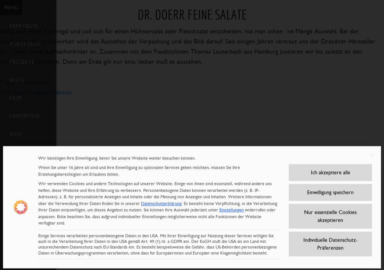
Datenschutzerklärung (161, 200)
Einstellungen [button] (231, 206)
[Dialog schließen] (372, 152)
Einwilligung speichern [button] (330, 189)
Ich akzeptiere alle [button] (330, 169)
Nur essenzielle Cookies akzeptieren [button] (330, 213)
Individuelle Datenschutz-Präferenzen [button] (330, 241)
